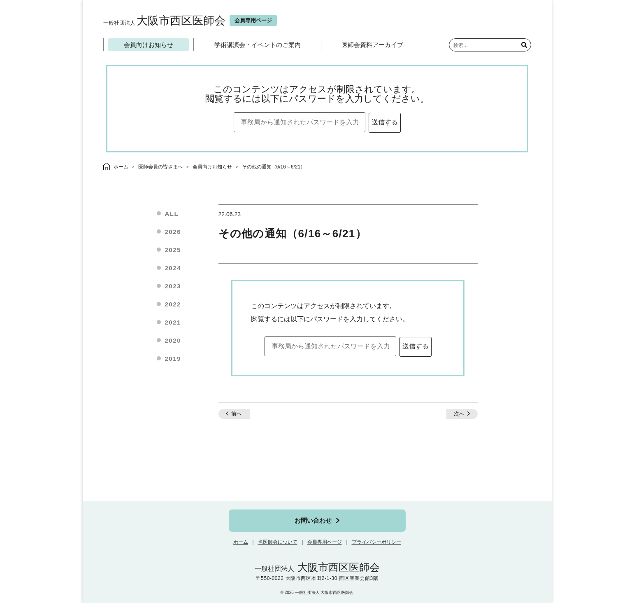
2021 (173, 322)
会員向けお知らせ (148, 44)
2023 (173, 286)
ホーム (240, 542)
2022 (173, 304)
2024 (173, 267)
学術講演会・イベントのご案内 (257, 44)
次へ (459, 414)
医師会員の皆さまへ (160, 167)
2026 (173, 231)
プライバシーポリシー (376, 542)
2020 (173, 340)
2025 (173, 249)
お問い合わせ (313, 520)
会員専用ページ (324, 542)
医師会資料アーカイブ (372, 44)
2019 (173, 358)
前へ (236, 414)
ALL (172, 213)
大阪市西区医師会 (164, 20)
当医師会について (277, 542)
